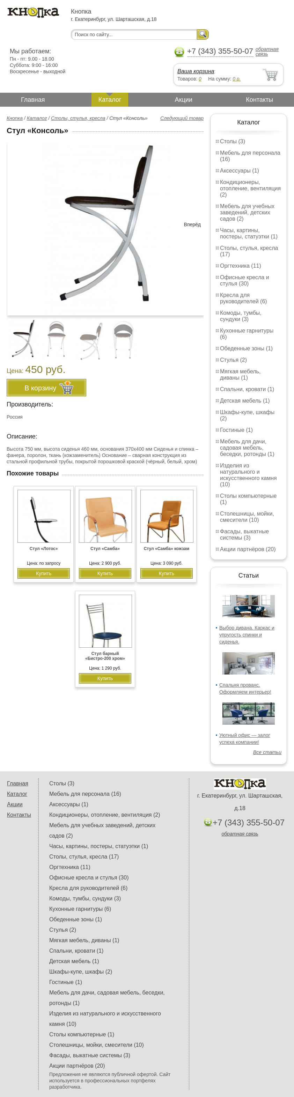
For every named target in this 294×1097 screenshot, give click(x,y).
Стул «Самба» (105, 548)
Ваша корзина (195, 71)
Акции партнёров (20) (248, 549)
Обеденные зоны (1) (246, 348)
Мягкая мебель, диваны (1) (240, 374)
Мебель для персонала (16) (85, 794)
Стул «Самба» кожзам (166, 548)
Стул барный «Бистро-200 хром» (105, 656)
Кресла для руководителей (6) (243, 298)
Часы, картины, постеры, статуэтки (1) (249, 233)
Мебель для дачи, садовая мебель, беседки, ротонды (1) (247, 448)
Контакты (259, 99)
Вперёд (192, 224)
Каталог (109, 99)
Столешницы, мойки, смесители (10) (247, 517)
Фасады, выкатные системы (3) (244, 534)
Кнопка (15, 118)
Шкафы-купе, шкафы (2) (80, 972)
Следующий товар (182, 118)
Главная (33, 99)
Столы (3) (232, 141)
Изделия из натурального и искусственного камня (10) (248, 475)
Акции (183, 99)
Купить (43, 573)
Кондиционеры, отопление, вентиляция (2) (250, 188)
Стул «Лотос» (44, 548)
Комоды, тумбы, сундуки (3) (241, 316)
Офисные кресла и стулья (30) (244, 280)
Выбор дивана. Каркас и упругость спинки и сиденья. (246, 635)
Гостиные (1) (236, 430)
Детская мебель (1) (245, 401)
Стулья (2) (233, 360)
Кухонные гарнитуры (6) (80, 909)
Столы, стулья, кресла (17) (84, 857)
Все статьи (267, 752)
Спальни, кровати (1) (247, 389)
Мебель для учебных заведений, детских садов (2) (247, 212)
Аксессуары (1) (239, 171)
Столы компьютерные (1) (81, 1034)
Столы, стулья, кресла (78, 118)
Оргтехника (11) (240, 266)
